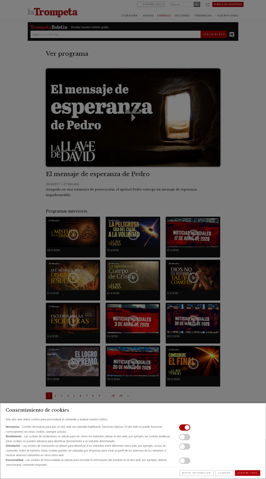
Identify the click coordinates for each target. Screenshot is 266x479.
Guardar (224, 473)
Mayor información (196, 473)
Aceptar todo (248, 473)
